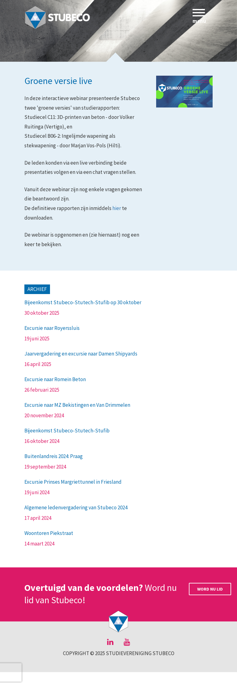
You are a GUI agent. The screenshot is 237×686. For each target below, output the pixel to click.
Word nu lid (210, 589)
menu (200, 17)
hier (116, 208)
